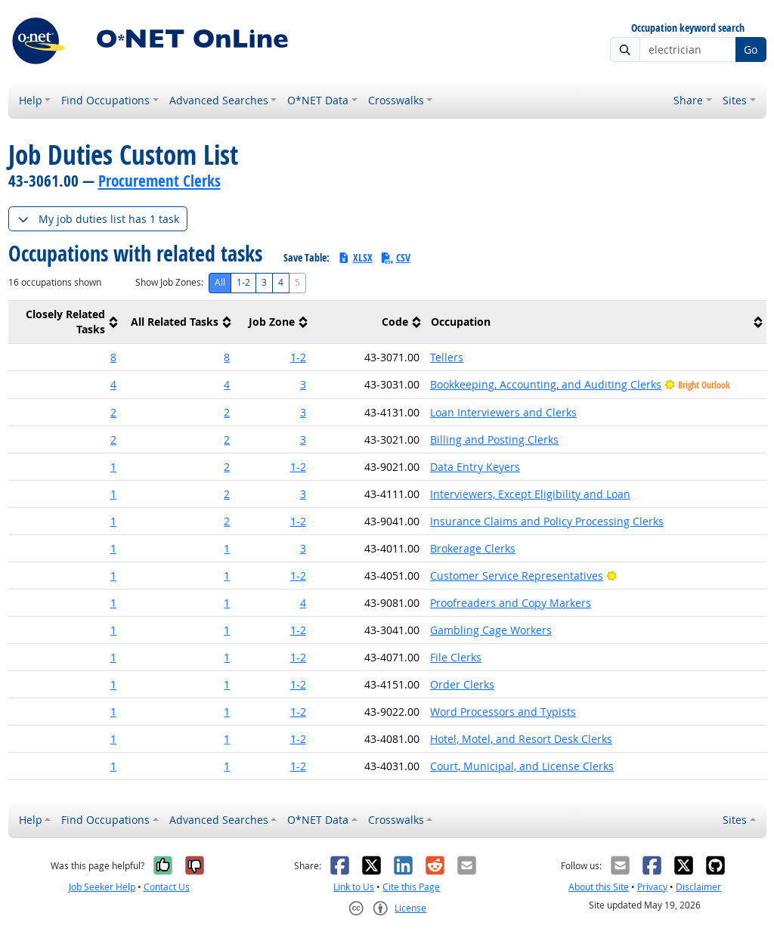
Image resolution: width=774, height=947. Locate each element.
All (220, 282)
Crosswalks (396, 100)
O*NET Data (317, 100)
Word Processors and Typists (503, 711)
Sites (735, 100)
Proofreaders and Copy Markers (510, 603)
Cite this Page (411, 886)
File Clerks (455, 657)
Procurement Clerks (159, 180)
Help (30, 100)
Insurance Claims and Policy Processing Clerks (547, 521)
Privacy (652, 886)
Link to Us (353, 886)
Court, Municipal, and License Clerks (522, 766)
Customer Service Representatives (516, 575)
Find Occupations (105, 100)
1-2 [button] (298, 357)
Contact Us (167, 886)
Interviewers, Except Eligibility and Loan (530, 494)
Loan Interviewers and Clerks (503, 412)
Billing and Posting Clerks (494, 439)
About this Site (598, 886)
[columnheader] (65, 322)
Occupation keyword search (688, 28)
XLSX (355, 257)
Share (688, 100)
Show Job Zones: (169, 282)
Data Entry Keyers (475, 467)
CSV (395, 257)
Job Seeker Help (102, 886)
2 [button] (113, 412)
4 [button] (113, 384)
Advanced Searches (218, 100)
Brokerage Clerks (472, 548)
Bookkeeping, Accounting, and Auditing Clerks (545, 384)
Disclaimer (698, 886)
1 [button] (113, 467)
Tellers (446, 357)
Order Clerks (462, 684)
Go (750, 49)
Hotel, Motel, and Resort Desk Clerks (521, 739)
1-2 (243, 282)
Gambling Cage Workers (491, 630)
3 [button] (303, 384)
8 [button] (113, 357)
